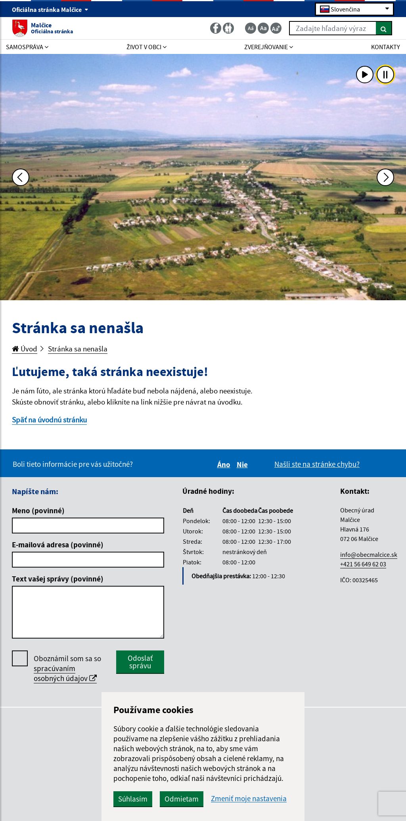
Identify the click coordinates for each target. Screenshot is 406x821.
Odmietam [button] (182, 799)
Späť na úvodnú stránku (49, 419)
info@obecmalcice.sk (368, 554)
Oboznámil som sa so (67, 668)
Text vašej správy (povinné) (57, 578)
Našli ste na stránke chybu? (317, 464)
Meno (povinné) (38, 510)
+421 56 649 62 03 (363, 564)
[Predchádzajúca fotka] (20, 177)
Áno (225, 464)
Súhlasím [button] (132, 799)
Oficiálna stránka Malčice (50, 9)
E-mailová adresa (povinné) (57, 544)
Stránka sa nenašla (77, 348)
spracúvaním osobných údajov (65, 673)
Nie (243, 464)
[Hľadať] (384, 28)
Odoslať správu (140, 661)
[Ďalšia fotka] (385, 177)
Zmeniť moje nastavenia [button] (249, 798)
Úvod (24, 348)
